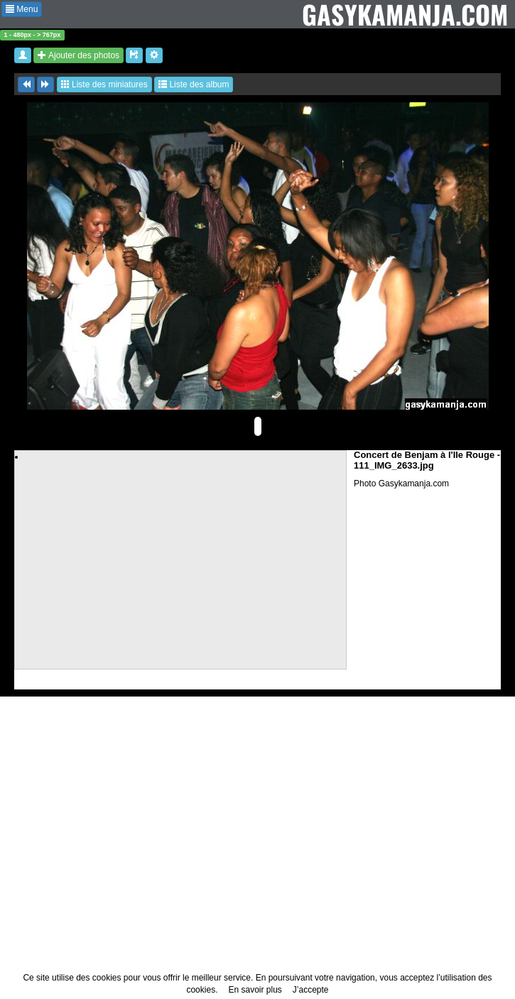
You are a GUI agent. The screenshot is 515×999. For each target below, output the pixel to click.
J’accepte (311, 990)
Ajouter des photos (78, 55)
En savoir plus (254, 990)
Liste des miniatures (104, 84)
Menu (22, 9)
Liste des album (193, 84)
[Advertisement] (181, 562)
